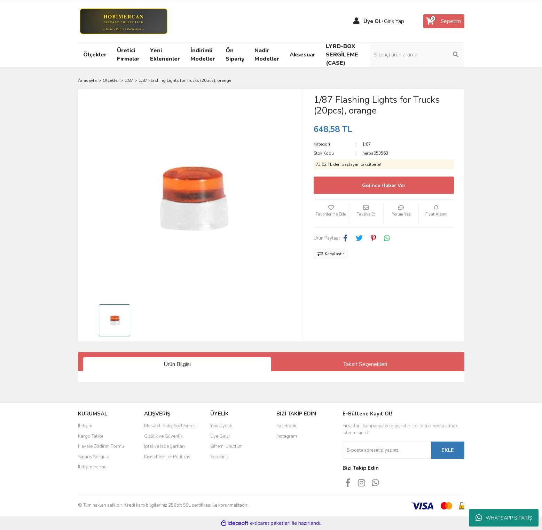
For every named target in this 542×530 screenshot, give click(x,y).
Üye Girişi (220, 436)
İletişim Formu (92, 467)
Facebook (286, 426)
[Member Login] (356, 21)
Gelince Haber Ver (384, 185)
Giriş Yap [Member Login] (394, 21)
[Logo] (123, 21)
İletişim (85, 426)
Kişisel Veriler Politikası (167, 457)
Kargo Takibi (90, 436)
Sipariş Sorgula (93, 457)
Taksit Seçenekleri (365, 364)
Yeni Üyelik (221, 426)
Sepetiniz (219, 457)
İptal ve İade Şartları (164, 446)
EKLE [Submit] (447, 450)
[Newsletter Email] (387, 450)
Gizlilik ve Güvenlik (163, 436)
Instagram (286, 436)
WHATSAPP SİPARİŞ (504, 518)
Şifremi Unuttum (226, 446)
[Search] (417, 54)
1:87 (366, 144)
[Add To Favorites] (331, 213)
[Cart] (443, 21)
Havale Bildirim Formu (101, 446)
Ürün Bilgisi (177, 364)
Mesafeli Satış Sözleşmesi (170, 426)
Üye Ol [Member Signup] (372, 21)
